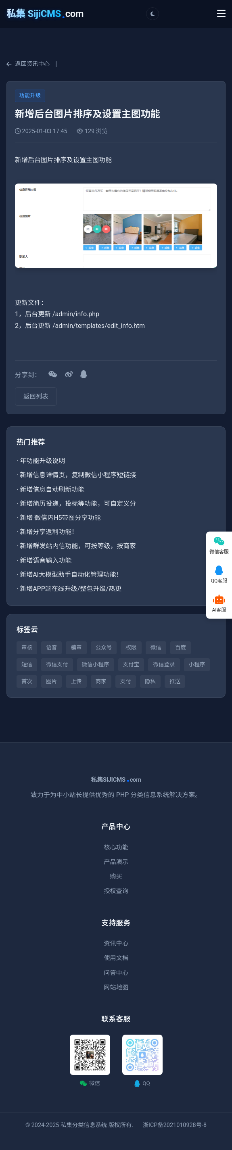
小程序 (197, 664)
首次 (26, 681)
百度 (180, 647)
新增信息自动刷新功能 (52, 489)
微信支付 (57, 664)
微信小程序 (95, 664)
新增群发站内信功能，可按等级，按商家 (78, 546)
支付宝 (131, 664)
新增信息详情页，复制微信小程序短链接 (78, 475)
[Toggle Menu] (221, 13)
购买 (116, 876)
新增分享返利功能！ (49, 532)
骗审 (76, 647)
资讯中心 (116, 943)
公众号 (104, 647)
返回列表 (35, 396)
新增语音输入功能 (45, 560)
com (45, 13)
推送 (174, 681)
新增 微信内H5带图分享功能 (60, 518)
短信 (26, 664)
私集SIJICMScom (116, 780)
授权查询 (116, 891)
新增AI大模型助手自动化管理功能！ (71, 574)
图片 (51, 681)
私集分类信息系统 (84, 1125)
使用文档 (116, 958)
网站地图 (116, 987)
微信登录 (164, 664)
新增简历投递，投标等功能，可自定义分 (78, 503)
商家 (101, 681)
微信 (155, 647)
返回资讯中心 (28, 64)
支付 (125, 681)
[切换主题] (152, 13)
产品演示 (116, 862)
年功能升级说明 (42, 461)
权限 (130, 647)
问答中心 (116, 973)
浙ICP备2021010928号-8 (175, 1125)
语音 (51, 647)
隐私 (150, 681)
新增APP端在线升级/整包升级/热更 (70, 589)
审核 (26, 647)
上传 (76, 681)
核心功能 (116, 847)
